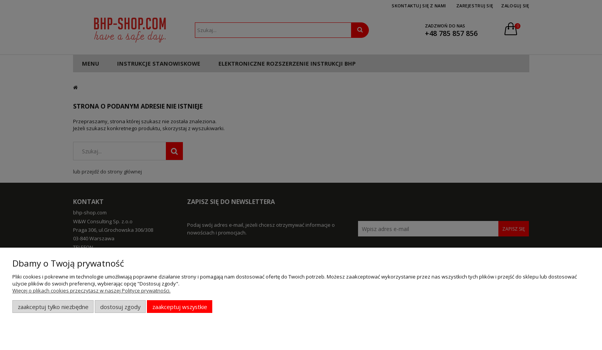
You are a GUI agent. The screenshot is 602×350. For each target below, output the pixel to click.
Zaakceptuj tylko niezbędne (53, 307)
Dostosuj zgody (120, 307)
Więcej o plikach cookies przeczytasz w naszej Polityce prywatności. (91, 290)
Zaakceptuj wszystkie (179, 307)
